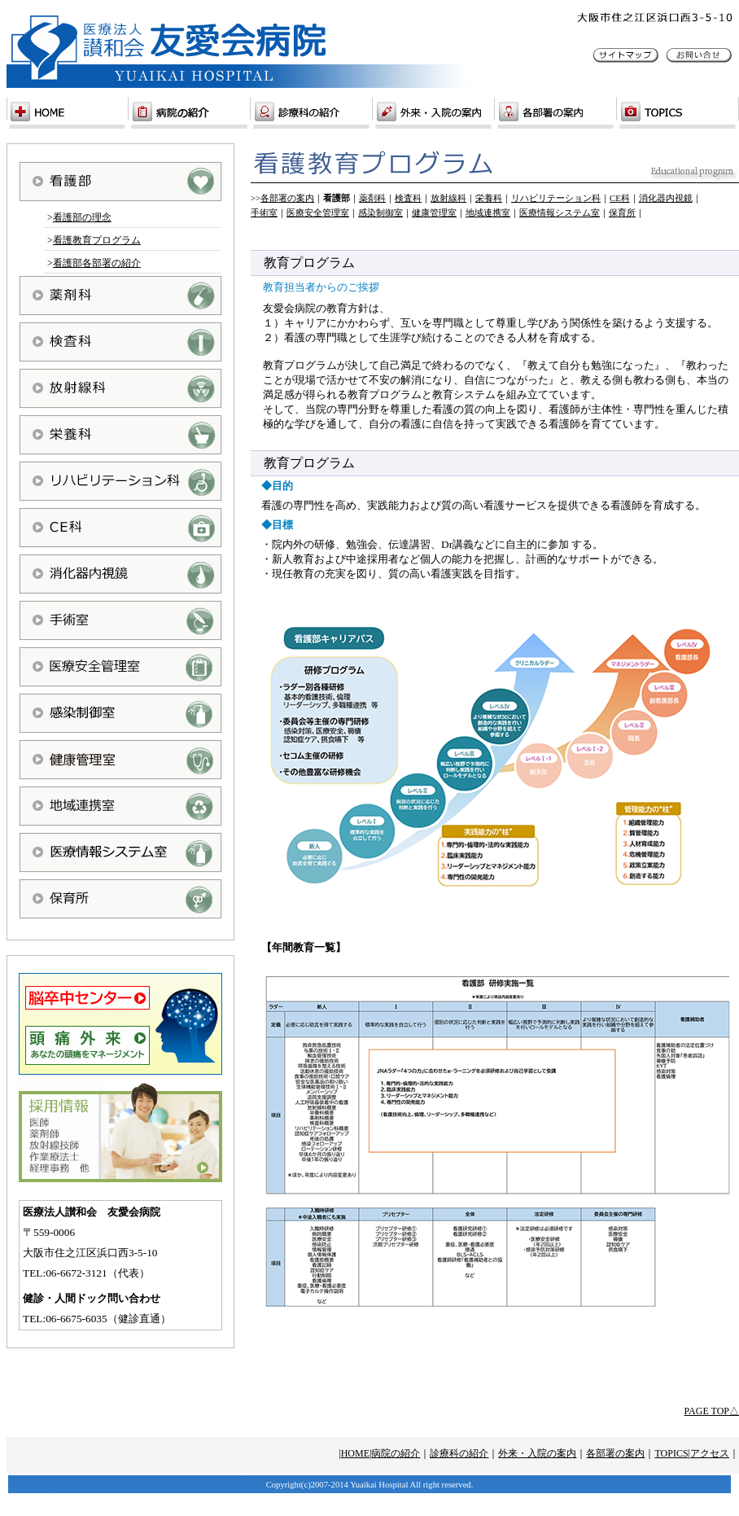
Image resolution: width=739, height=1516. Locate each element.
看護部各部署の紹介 (97, 263)
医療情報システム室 (559, 212)
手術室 (264, 212)
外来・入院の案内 (537, 1453)
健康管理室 (434, 212)
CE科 (620, 198)
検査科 (408, 198)
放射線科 (448, 198)
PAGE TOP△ (711, 1411)
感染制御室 (380, 212)
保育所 (622, 212)
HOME (355, 1453)
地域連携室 (488, 212)
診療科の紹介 (459, 1453)
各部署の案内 (287, 198)
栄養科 (488, 198)
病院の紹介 (395, 1453)
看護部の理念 (82, 217)
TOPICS (671, 1453)
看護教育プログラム (97, 240)
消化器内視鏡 (666, 198)
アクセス (709, 1453)
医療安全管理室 (317, 212)
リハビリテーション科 (556, 198)
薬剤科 (372, 198)
